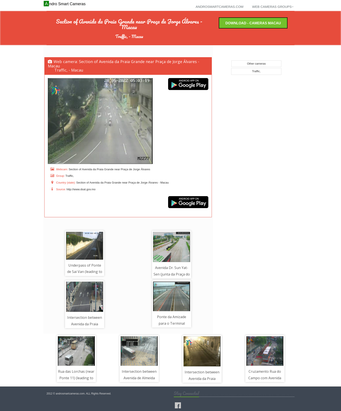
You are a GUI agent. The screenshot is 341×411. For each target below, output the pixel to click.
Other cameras (256, 63)
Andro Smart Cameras (65, 3)
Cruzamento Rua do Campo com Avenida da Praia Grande (264, 378)
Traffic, (256, 71)
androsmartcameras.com (220, 6)
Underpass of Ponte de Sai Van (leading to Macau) (84, 272)
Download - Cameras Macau (253, 23)
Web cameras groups (273, 6)
